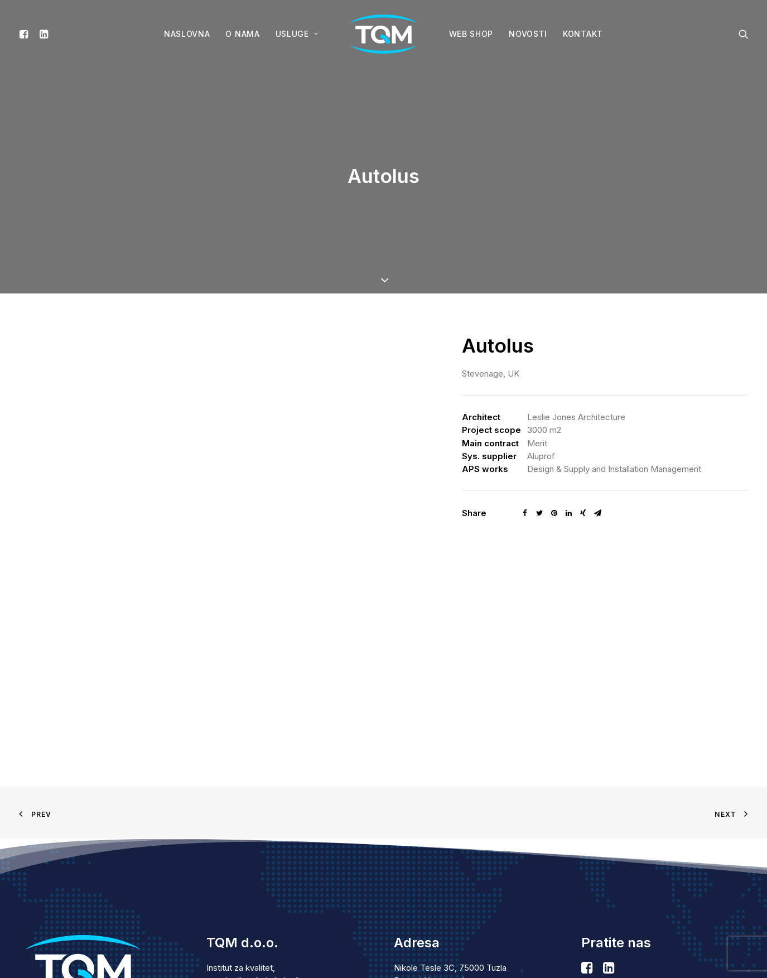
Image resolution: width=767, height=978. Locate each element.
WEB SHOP (471, 33)
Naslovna (187, 33)
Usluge (297, 33)
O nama (242, 33)
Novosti (528, 33)
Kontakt (583, 33)
